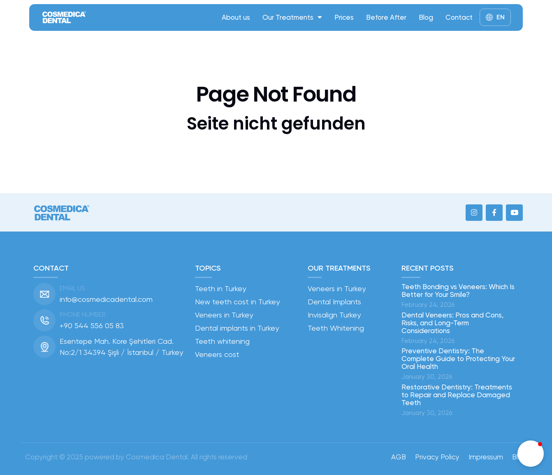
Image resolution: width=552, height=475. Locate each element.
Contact (459, 17)
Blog (426, 17)
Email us (72, 288)
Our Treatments (292, 17)
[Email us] (44, 294)
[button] (530, 453)
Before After (386, 17)
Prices (344, 17)
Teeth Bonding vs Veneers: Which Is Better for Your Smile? (458, 291)
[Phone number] (44, 320)
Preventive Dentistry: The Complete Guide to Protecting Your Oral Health (458, 359)
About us (236, 17)
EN (500, 17)
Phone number (83, 314)
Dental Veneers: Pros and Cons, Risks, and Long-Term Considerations (452, 323)
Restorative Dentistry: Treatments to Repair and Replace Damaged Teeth (456, 395)
